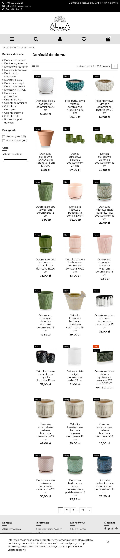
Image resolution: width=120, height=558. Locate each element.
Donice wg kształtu (15, 66)
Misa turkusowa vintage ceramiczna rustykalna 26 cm (75, 106)
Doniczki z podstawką (10, 95)
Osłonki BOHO (13, 99)
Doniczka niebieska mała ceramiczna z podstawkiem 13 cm (105, 486)
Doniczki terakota (14, 86)
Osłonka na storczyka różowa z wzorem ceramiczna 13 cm (104, 267)
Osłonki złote (12, 116)
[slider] (3, 160)
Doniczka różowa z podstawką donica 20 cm (75, 211)
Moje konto (79, 528)
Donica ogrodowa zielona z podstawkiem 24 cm (75, 159)
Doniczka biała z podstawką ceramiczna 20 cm (45, 105)
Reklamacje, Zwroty (50, 528)
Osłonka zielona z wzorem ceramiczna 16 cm (45, 211)
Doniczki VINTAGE (15, 89)
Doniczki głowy (13, 79)
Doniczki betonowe (16, 69)
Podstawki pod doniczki (13, 121)
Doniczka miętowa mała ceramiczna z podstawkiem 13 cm (105, 212)
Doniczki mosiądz (14, 83)
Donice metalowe (15, 60)
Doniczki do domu (13, 54)
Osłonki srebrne (13, 112)
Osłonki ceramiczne (16, 102)
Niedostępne (16, 136)
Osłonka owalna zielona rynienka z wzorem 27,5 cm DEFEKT (104, 377)
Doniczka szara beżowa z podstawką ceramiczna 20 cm (45, 486)
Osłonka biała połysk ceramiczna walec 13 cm (75, 376)
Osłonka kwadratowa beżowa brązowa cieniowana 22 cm (45, 432)
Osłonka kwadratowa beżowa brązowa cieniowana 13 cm (104, 432)
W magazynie (16, 140)
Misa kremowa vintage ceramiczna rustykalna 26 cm (104, 106)
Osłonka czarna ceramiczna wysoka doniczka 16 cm (45, 376)
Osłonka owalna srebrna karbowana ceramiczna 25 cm (104, 321)
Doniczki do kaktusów (11, 75)
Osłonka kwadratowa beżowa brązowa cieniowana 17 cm (74, 432)
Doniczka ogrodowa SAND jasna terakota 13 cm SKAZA (45, 159)
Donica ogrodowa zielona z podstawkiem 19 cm (105, 159)
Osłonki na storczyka (10, 108)
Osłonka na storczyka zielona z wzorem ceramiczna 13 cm (45, 323)
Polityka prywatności (50, 533)
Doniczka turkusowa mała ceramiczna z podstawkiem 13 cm (75, 488)
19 (82, 510)
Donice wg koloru (14, 63)
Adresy (76, 533)
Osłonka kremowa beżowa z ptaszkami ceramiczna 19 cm (75, 323)
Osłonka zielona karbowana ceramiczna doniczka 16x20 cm (45, 265)
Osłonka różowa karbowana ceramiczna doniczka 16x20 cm (75, 265)
